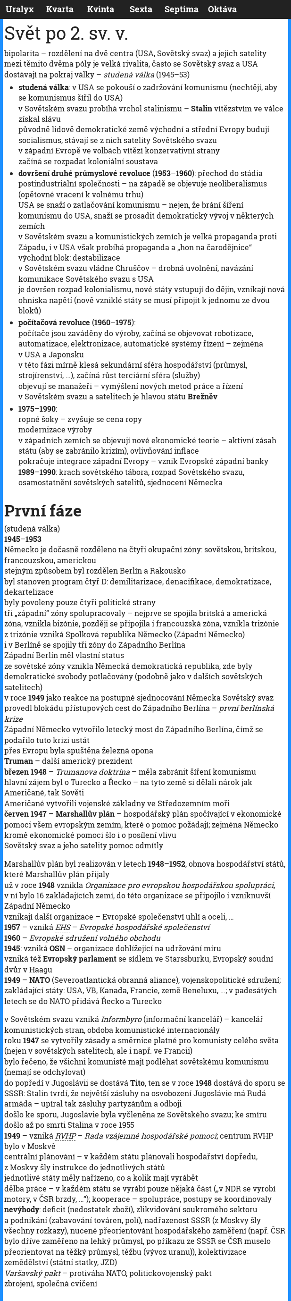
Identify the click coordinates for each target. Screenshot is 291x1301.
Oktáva (222, 9)
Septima (182, 9)
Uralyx (19, 9)
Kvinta (100, 9)
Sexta (141, 9)
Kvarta (60, 9)
